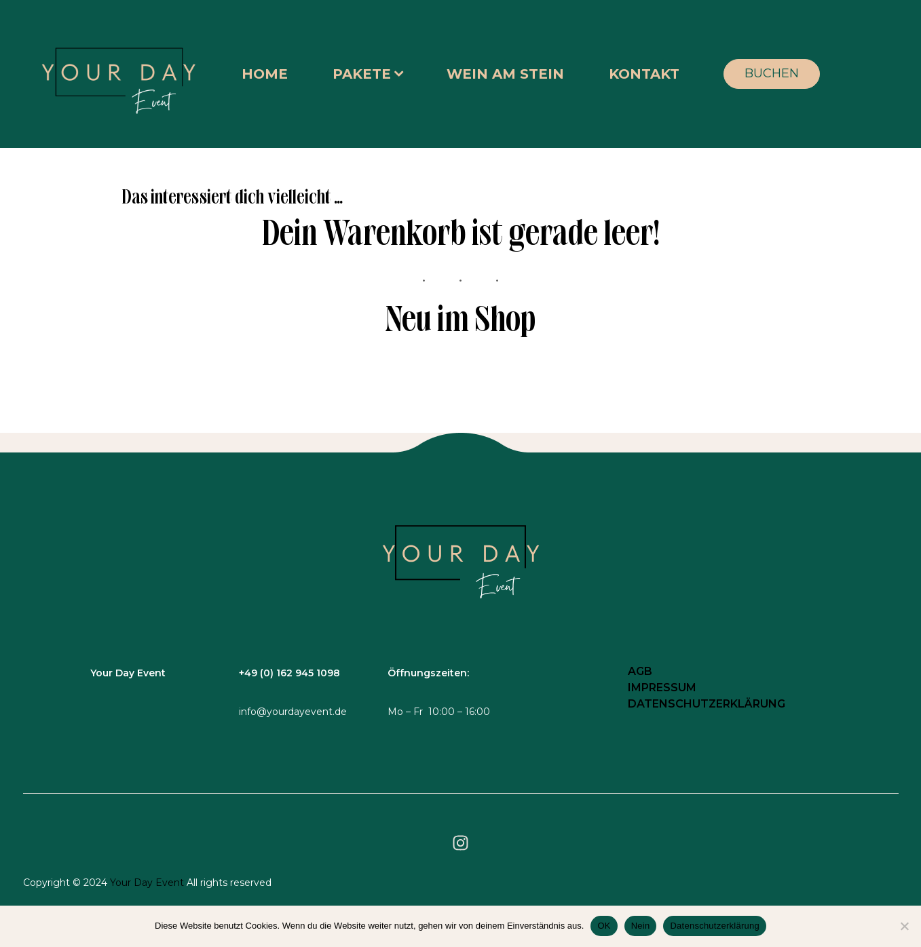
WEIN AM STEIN (505, 74)
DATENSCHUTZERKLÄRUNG (706, 703)
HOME (265, 74)
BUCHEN (772, 73)
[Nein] (904, 926)
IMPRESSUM (662, 687)
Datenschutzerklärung (714, 926)
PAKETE (362, 74)
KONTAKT (644, 74)
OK (603, 926)
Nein (640, 926)
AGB (640, 671)
